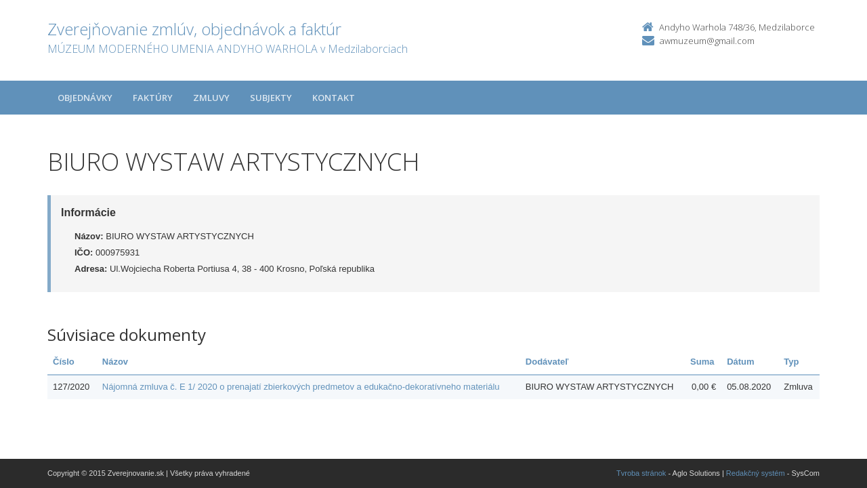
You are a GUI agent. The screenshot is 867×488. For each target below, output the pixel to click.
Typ (791, 362)
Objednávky (85, 98)
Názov (115, 362)
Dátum (740, 362)
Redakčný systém (755, 473)
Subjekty (271, 98)
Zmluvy (211, 98)
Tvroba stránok (641, 473)
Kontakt (333, 98)
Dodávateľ (547, 362)
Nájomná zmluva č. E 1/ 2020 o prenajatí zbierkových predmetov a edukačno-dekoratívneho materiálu (301, 387)
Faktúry (153, 98)
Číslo (64, 362)
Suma (702, 362)
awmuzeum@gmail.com (707, 41)
